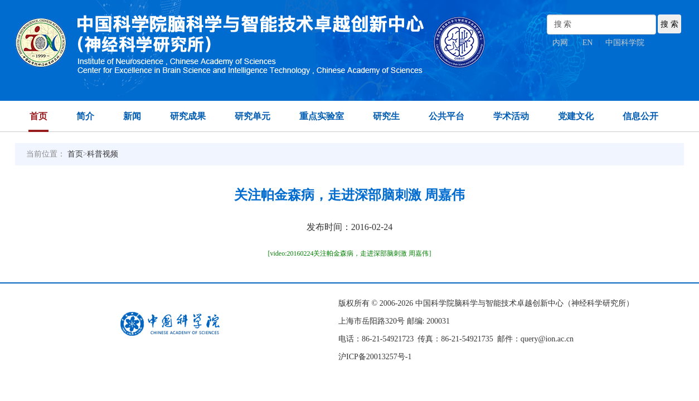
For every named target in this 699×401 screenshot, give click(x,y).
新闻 (132, 116)
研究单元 (252, 116)
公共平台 (446, 116)
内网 (560, 42)
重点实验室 (321, 116)
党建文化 (576, 116)
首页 (38, 116)
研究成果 (188, 116)
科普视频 (102, 154)
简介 (85, 116)
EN (587, 42)
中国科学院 (624, 42)
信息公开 (640, 116)
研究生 (386, 116)
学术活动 (511, 116)
